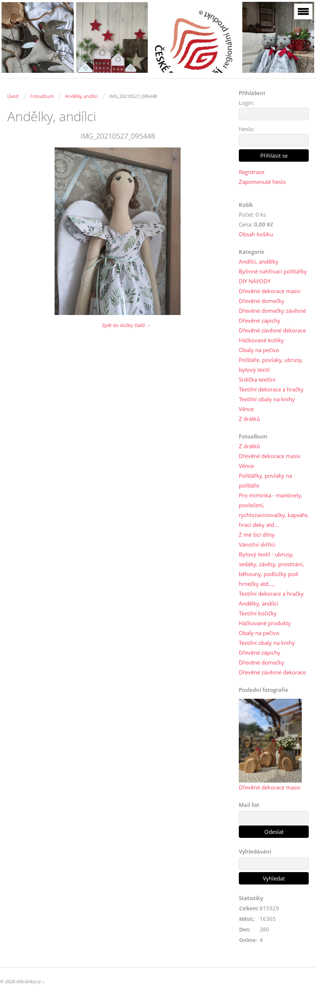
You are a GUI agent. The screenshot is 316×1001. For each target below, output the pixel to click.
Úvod (13, 96)
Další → (143, 325)
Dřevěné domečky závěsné (272, 310)
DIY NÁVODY (254, 281)
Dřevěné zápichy (259, 320)
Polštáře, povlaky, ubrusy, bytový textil (271, 364)
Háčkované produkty (265, 623)
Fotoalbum (42, 96)
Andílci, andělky (259, 261)
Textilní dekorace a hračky (271, 389)
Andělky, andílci (81, 96)
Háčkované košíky (261, 340)
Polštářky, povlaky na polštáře (265, 480)
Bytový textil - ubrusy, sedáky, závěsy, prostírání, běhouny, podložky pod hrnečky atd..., (271, 569)
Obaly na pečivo (259, 350)
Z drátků (249, 418)
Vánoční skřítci (257, 544)
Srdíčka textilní (257, 379)
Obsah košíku (256, 234)
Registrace (251, 172)
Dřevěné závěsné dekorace (272, 330)
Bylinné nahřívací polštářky (273, 271)
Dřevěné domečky (261, 300)
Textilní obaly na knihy (267, 399)
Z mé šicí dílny (257, 534)
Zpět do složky (117, 325)
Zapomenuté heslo (262, 181)
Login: (246, 102)
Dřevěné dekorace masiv (270, 291)
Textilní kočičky (258, 613)
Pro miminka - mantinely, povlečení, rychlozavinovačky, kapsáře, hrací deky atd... (274, 510)
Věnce (246, 409)
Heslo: (246, 129)
